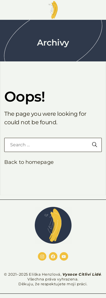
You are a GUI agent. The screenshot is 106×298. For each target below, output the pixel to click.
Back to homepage (29, 162)
